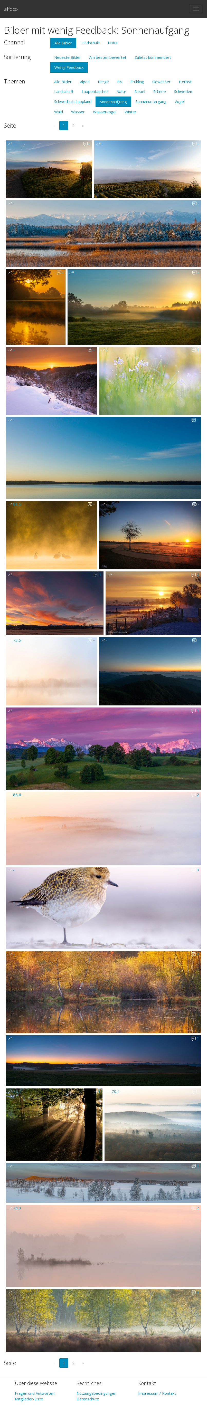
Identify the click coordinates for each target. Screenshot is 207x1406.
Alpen (85, 81)
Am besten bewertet (107, 57)
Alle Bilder (63, 42)
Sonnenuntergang (150, 101)
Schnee (159, 91)
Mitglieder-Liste (29, 1398)
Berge (103, 81)
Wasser (78, 111)
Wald (58, 111)
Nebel (140, 91)
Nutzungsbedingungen (96, 1393)
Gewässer (161, 81)
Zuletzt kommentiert (153, 57)
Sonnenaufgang (113, 101)
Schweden (183, 91)
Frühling (137, 81)
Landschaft (90, 42)
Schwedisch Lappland (72, 101)
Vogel (180, 101)
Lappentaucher (95, 91)
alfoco (11, 9)
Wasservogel (104, 111)
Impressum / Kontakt (157, 1393)
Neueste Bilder (67, 57)
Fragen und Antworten (34, 1393)
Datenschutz (88, 1398)
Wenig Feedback (68, 67)
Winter (130, 111)
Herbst (185, 81)
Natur (113, 42)
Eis (119, 81)
